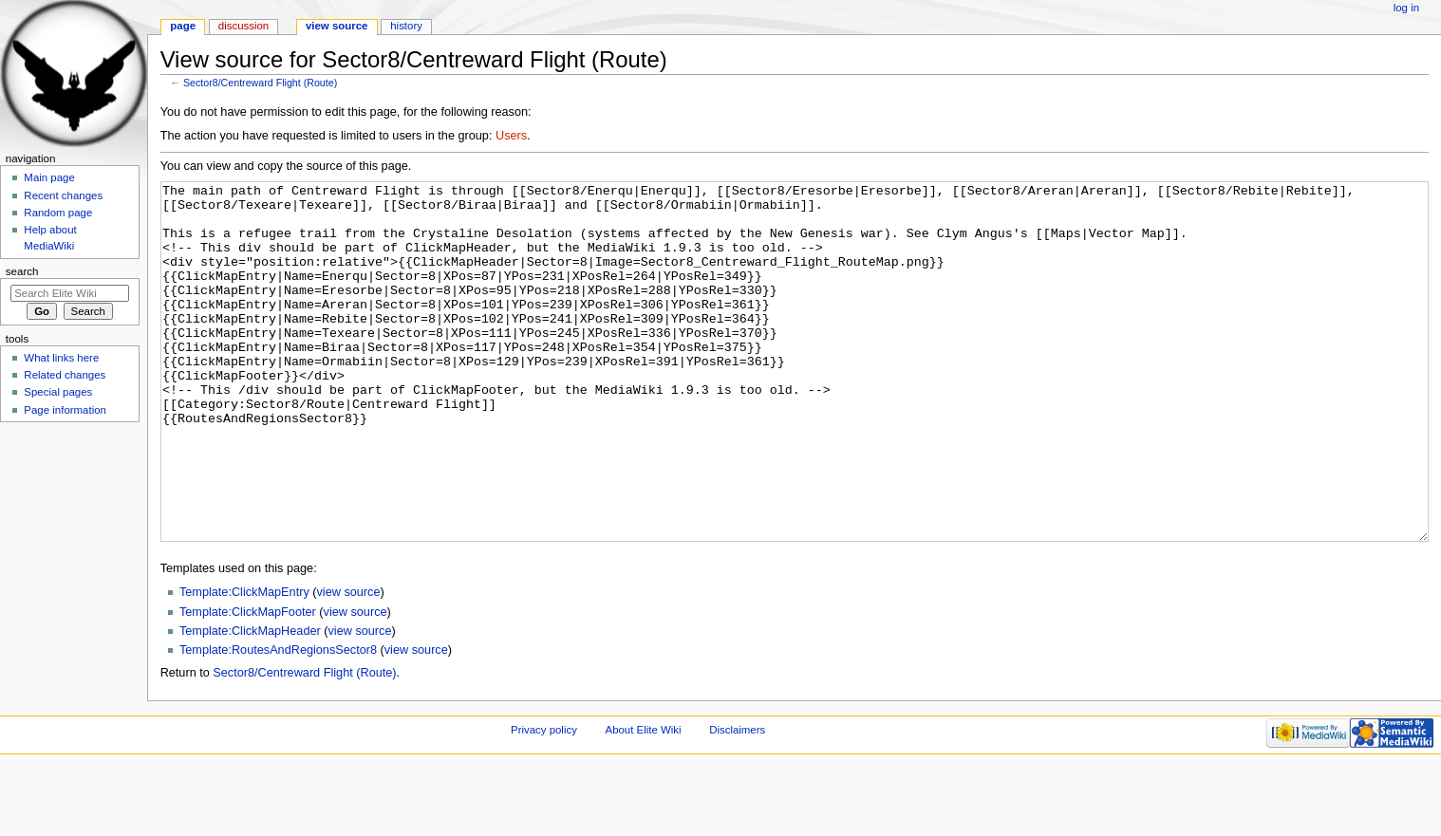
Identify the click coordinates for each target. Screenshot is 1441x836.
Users (511, 135)
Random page (58, 212)
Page (183, 25)
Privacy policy (544, 801)
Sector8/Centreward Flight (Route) (260, 82)
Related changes (64, 375)
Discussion (243, 25)
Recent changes (63, 195)
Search (22, 271)
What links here (61, 357)
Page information (65, 410)
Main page (49, 177)
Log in (1406, 7)
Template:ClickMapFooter (247, 683)
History (406, 25)
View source (337, 25)
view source (349, 663)
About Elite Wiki (644, 801)
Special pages (58, 392)
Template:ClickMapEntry (244, 663)
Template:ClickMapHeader (250, 702)
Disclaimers (737, 801)
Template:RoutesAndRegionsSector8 (278, 721)
